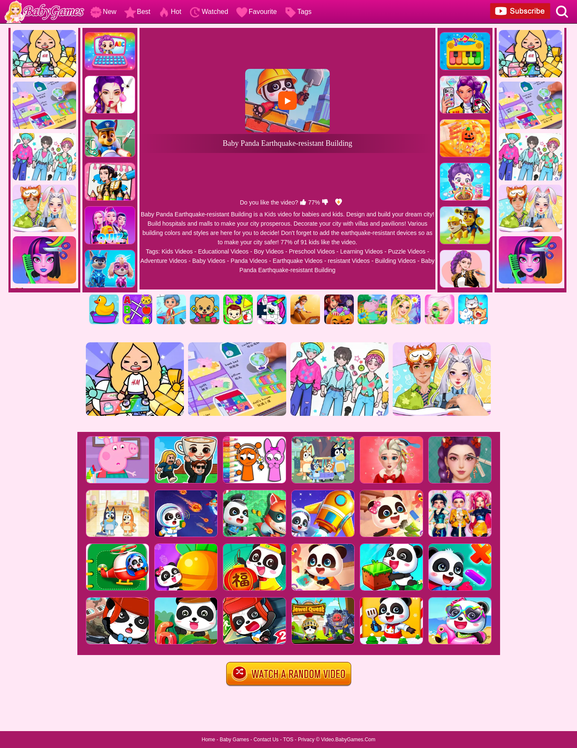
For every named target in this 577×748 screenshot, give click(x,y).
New (103, 11)
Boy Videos (269, 251)
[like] (303, 202)
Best (137, 11)
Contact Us (266, 740)
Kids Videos (177, 251)
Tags (298, 11)
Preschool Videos (312, 251)
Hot (169, 11)
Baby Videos (208, 260)
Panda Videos (249, 260)
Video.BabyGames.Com (348, 740)
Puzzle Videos (406, 251)
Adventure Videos (163, 260)
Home (208, 740)
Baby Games (234, 740)
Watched (208, 11)
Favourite (256, 11)
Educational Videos (223, 251)
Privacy (306, 740)
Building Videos (395, 260)
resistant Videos (348, 260)
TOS (288, 740)
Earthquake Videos (298, 260)
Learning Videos (361, 251)
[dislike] (325, 202)
